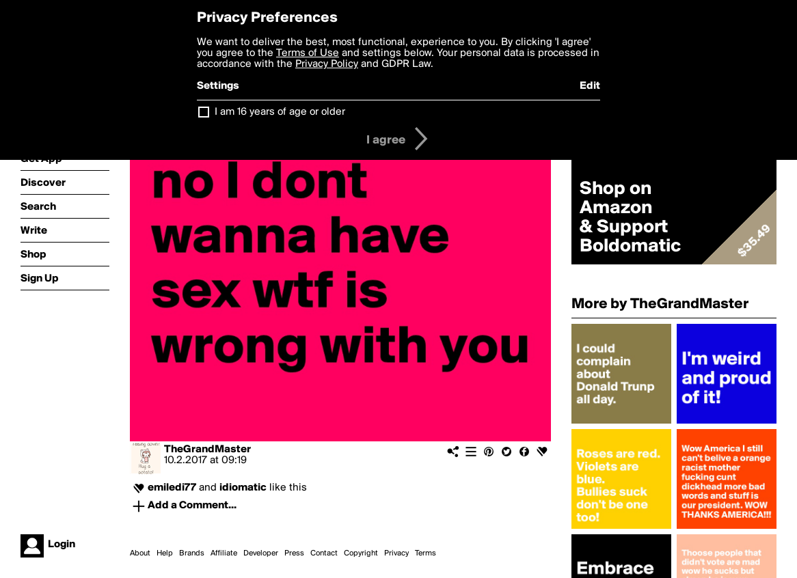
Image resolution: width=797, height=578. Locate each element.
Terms (425, 553)
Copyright (361, 553)
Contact (324, 553)
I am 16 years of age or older (280, 112)
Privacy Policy (326, 64)
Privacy (396, 553)
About (140, 553)
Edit (590, 86)
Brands (191, 553)
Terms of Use (307, 53)
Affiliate (224, 553)
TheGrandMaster (207, 449)
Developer (260, 553)
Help (165, 553)
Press (294, 553)
